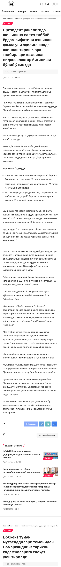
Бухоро (7, 24)
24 (17, 509)
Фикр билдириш (47, 435)
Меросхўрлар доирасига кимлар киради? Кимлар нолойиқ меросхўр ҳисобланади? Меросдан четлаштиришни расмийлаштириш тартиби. (29, 486)
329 (18, 477)
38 (17, 494)
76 (17, 77)
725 (18, 462)
